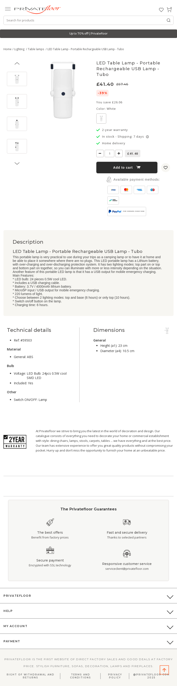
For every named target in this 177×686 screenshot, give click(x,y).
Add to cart (127, 167)
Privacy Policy (115, 676)
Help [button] (8, 611)
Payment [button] (11, 641)
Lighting (19, 49)
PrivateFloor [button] (17, 595)
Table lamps (36, 49)
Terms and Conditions (80, 676)
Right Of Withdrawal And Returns (30, 676)
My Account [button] (15, 626)
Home (7, 49)
